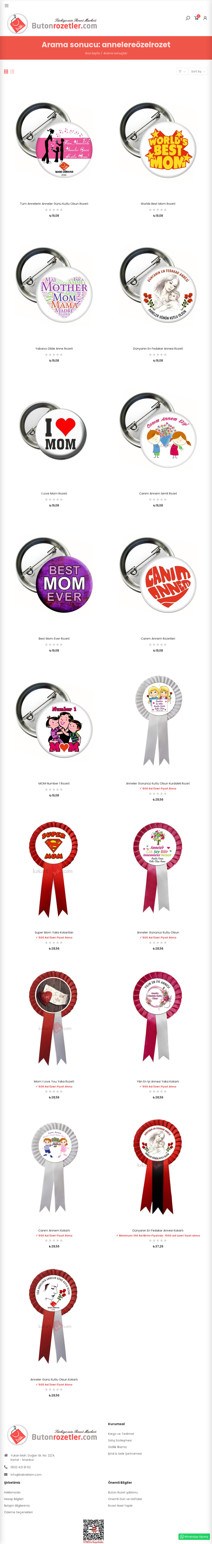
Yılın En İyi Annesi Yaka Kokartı (158, 1081)
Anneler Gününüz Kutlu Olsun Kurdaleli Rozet (158, 783)
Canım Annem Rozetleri (158, 639)
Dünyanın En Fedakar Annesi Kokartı (157, 1230)
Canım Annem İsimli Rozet (158, 493)
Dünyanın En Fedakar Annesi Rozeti (158, 349)
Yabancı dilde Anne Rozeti (54, 349)
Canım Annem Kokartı (54, 1230)
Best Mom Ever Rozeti (54, 639)
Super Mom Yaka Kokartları (54, 932)
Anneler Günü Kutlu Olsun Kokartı (54, 1379)
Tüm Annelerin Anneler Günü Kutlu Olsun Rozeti (54, 204)
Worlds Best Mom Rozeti (158, 204)
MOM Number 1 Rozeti (54, 783)
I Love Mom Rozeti (54, 493)
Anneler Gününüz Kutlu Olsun (158, 932)
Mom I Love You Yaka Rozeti (54, 1081)
